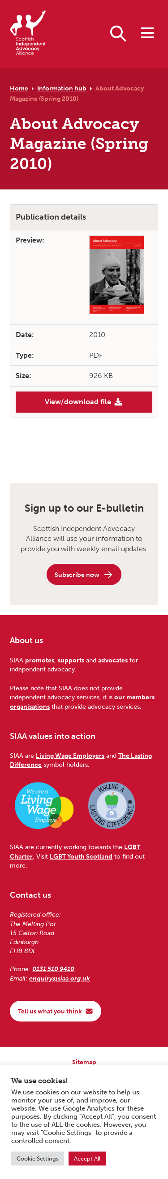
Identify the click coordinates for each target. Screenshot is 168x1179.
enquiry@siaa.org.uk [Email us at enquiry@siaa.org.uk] (59, 978)
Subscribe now (84, 574)
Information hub (61, 88)
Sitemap (84, 1062)
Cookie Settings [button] (38, 1158)
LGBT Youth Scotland (81, 856)
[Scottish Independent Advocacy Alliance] (28, 34)
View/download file (84, 401)
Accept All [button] (87, 1158)
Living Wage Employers (70, 756)
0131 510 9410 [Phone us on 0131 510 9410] (53, 969)
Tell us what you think (55, 1011)
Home (19, 88)
